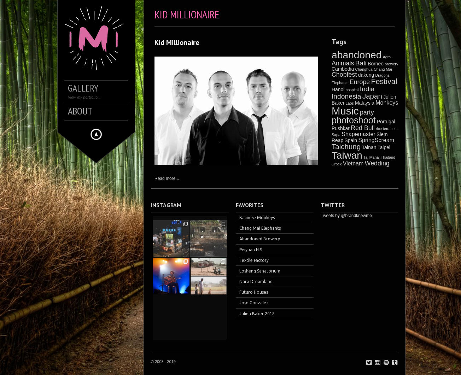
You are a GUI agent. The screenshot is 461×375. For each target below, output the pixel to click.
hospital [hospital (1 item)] (352, 90)
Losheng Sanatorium (259, 271)
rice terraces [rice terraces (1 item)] (386, 129)
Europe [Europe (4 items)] (360, 82)
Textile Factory (254, 260)
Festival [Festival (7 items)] (384, 81)
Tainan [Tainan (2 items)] (369, 147)
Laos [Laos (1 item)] (350, 103)
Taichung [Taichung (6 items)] (346, 146)
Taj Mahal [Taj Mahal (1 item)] (371, 157)
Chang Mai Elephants (260, 228)
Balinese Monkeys (257, 217)
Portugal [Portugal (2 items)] (386, 121)
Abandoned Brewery (259, 238)
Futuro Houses (253, 292)
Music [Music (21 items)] (345, 111)
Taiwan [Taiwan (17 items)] (347, 155)
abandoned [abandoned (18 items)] (356, 54)
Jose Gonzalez (254, 302)
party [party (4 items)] (367, 112)
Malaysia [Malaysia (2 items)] (364, 103)
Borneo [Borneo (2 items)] (376, 63)
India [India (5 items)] (367, 89)
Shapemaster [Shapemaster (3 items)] (358, 134)
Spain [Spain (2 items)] (351, 140)
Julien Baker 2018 (257, 313)
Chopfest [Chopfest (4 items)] (344, 74)
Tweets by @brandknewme (346, 215)
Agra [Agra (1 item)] (387, 57)
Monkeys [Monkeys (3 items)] (386, 102)
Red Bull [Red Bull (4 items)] (362, 127)
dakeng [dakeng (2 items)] (366, 75)
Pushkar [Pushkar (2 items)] (341, 128)
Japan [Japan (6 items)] (372, 96)
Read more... (166, 178)
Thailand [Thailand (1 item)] (388, 157)
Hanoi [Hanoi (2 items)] (338, 89)
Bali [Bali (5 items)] (361, 63)
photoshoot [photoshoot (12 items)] (354, 120)
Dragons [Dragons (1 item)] (382, 75)
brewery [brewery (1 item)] (391, 64)
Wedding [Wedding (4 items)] (377, 163)
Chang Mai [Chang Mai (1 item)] (383, 69)
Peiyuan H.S (250, 249)
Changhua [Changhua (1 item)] (364, 69)
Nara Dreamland (256, 281)
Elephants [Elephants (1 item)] (340, 83)
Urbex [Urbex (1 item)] (337, 164)
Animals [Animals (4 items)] (343, 63)
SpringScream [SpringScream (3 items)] (376, 140)
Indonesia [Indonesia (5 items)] (346, 96)
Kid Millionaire (176, 42)
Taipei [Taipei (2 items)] (384, 147)
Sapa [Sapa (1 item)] (336, 135)
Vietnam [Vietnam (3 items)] (353, 163)
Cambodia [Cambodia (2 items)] (343, 69)
